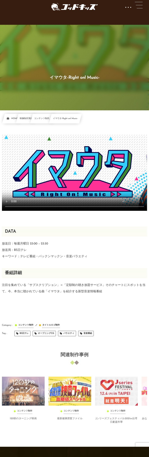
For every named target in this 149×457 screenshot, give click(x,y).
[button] (138, 5)
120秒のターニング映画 (23, 420)
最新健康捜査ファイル (69, 420)
